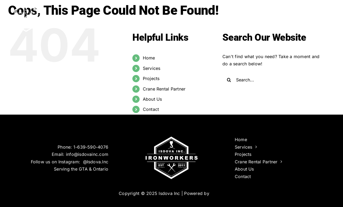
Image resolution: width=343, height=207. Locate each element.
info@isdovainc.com (87, 154)
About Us (152, 99)
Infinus (217, 193)
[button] (326, 16)
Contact (151, 109)
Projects (151, 78)
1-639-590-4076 (90, 147)
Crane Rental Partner (164, 89)
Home (149, 58)
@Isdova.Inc (96, 161)
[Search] (229, 79)
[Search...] (274, 79)
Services (152, 68)
